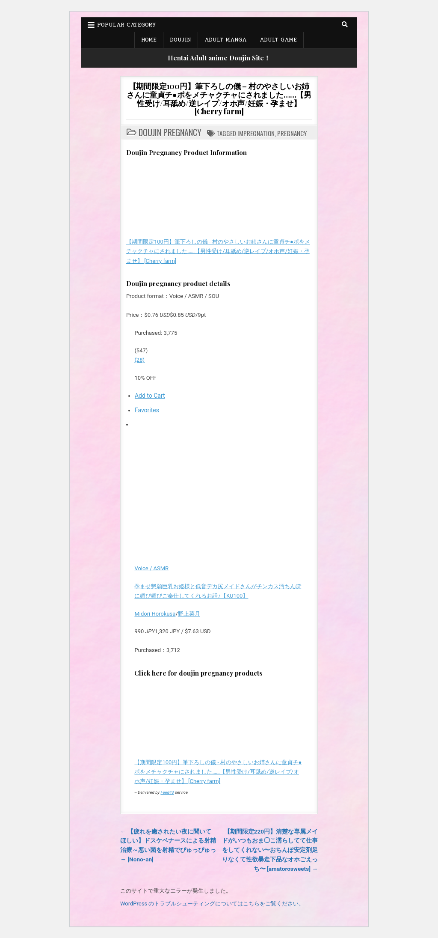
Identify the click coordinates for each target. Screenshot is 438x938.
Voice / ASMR (151, 568)
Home (149, 40)
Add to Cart (150, 395)
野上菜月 (189, 613)
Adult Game (278, 40)
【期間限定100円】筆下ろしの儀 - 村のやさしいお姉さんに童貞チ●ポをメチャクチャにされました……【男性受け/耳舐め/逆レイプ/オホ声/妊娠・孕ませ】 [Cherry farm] (218, 251)
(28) (139, 360)
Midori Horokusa (154, 613)
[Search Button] (345, 24)
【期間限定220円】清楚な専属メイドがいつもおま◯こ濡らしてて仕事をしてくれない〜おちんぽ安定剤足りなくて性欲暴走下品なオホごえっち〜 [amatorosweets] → (270, 850)
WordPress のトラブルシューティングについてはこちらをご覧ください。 (212, 903)
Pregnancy (292, 133)
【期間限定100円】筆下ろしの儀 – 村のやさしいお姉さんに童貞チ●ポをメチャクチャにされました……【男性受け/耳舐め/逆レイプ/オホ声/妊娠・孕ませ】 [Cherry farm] (219, 98)
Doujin (180, 40)
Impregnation (256, 133)
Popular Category (126, 25)
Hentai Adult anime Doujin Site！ (219, 58)
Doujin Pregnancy (170, 132)
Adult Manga (225, 40)
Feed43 (167, 792)
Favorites (147, 410)
